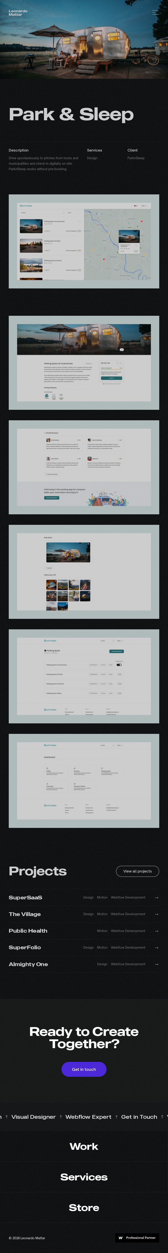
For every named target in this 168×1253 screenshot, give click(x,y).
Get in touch (84, 1069)
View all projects (137, 871)
